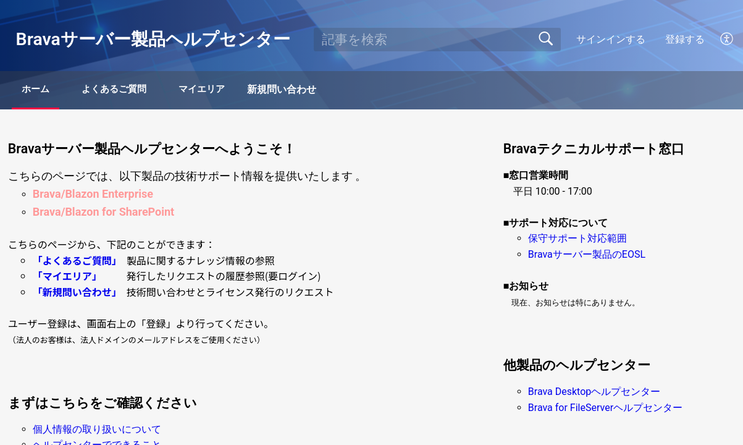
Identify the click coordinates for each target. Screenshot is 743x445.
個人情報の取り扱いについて (97, 430)
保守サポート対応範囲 (577, 240)
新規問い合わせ (326, 90)
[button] (727, 40)
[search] (437, 39)
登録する (685, 39)
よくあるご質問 (137, 90)
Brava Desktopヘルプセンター (594, 393)
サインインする (610, 39)
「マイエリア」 (65, 276)
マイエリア (239, 90)
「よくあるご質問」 (75, 261)
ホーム (44, 90)
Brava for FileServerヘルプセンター (605, 409)
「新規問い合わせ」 (75, 293)
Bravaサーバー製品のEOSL (586, 255)
